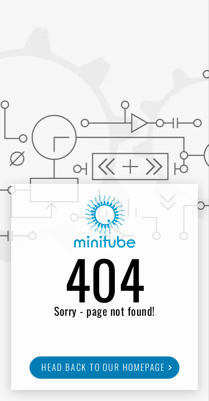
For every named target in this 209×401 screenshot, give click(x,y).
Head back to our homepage (103, 367)
